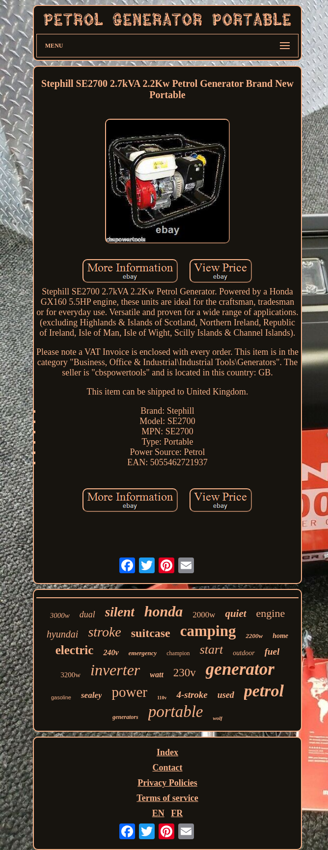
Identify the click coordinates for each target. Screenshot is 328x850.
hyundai (62, 634)
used (226, 695)
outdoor (243, 653)
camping (208, 630)
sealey (91, 695)
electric (74, 650)
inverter (115, 670)
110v (161, 697)
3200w (70, 675)
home (280, 635)
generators (125, 717)
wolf (217, 718)
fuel (272, 651)
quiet (235, 613)
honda (163, 611)
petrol (264, 691)
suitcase (150, 633)
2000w (203, 614)
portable (175, 711)
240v (110, 652)
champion (178, 653)
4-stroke (191, 695)
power (129, 692)
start (211, 649)
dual (87, 614)
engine (270, 613)
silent (120, 612)
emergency (143, 653)
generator (240, 669)
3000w (60, 615)
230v (184, 672)
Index (167, 752)
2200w (254, 635)
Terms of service (167, 798)
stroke (104, 631)
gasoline (61, 697)
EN (158, 813)
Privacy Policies (167, 783)
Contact (167, 767)
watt (157, 674)
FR (177, 813)
